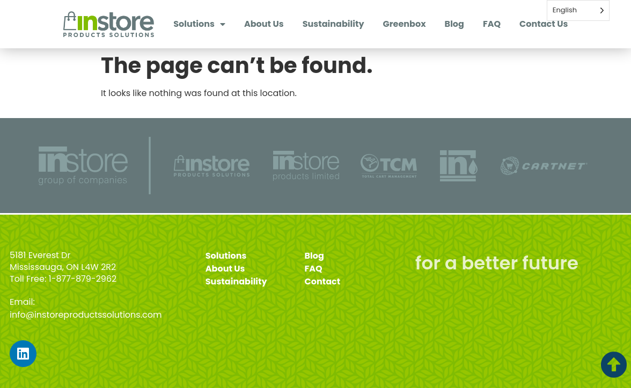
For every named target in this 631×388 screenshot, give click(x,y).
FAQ (492, 24)
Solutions (199, 24)
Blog (454, 24)
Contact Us (543, 24)
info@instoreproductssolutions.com (86, 315)
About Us (264, 24)
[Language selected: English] (578, 10)
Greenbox (404, 24)
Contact (323, 281)
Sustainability (333, 24)
